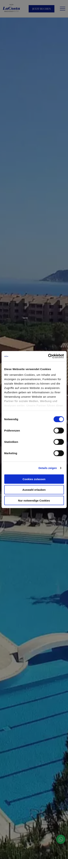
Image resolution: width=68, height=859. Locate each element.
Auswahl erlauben (34, 489)
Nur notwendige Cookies (34, 500)
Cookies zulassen (34, 478)
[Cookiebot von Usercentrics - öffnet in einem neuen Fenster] (48, 356)
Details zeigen (47, 468)
